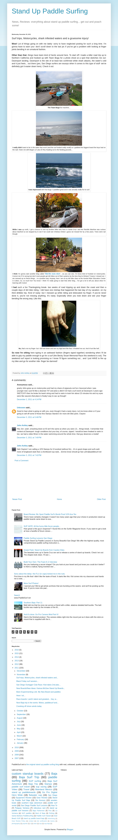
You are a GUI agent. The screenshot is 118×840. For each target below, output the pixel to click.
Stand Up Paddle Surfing (50, 11)
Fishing (51, 813)
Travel (26, 789)
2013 (17, 661)
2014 (17, 657)
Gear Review (42, 798)
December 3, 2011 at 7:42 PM (29, 455)
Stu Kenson (40, 800)
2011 (17, 668)
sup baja (47, 823)
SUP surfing (35, 781)
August (20, 718)
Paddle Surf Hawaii (43, 816)
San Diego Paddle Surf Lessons (34, 805)
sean (35, 823)
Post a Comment (21, 461)
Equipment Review (24, 798)
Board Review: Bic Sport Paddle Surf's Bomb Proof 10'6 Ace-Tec (50, 514)
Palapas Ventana (22, 808)
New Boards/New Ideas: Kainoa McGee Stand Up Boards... (40, 688)
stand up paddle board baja (34, 818)
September (21, 714)
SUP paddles (27, 813)
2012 (17, 664)
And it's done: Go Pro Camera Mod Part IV (41, 614)
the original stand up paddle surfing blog (42, 764)
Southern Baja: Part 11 (33, 603)
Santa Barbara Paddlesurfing (22, 816)
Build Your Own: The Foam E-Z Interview (40, 562)
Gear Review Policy (18, 821)
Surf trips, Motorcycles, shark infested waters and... (37, 678)
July (19, 721)
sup (40, 823)
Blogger (70, 829)
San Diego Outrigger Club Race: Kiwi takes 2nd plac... (38, 685)
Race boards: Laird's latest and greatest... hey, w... (37, 699)
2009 (17, 751)
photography (16, 823)
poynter (25, 823)
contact (31, 821)
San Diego (52, 795)
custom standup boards (27, 773)
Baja (54, 773)
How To (54, 805)
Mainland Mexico (43, 789)
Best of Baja (40, 813)
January (20, 743)
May (19, 729)
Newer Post (17, 499)
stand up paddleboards (24, 792)
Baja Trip (33, 784)
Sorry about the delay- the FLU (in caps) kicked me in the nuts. (39, 574)
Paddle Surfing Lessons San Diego (38, 538)
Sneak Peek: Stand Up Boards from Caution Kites (44, 550)
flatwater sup (35, 795)
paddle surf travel (21, 786)
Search (17, 595)
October (20, 711)
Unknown (21, 408)
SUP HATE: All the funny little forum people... (42, 526)
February (21, 739)
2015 (17, 653)
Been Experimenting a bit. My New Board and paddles (38, 692)
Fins (50, 811)
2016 (17, 650)
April (19, 732)
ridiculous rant (40, 808)
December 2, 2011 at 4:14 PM (29, 399)
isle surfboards (42, 821)
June (19, 725)
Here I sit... (20, 696)
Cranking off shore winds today (29, 706)
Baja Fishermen (39, 811)
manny (52, 821)
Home (59, 499)
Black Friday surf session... (27, 681)
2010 (17, 747)
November (21, 675)
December (21, 671)
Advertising (51, 818)
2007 (17, 758)
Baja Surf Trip (29, 777)
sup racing (41, 786)
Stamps (48, 784)
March (19, 736)
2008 (17, 755)
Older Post (101, 499)
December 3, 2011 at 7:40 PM (29, 438)
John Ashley (22, 425)
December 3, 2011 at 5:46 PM (29, 417)
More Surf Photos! (31, 583)
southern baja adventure (32, 803)
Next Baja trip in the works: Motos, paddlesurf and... (37, 703)
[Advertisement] (59, 480)
